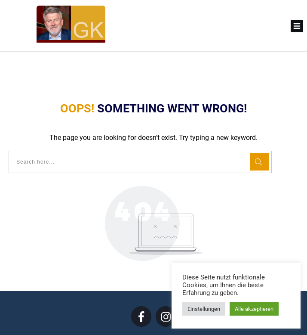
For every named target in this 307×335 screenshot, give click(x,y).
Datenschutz (170, 321)
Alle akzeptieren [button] (254, 309)
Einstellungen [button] (203, 309)
